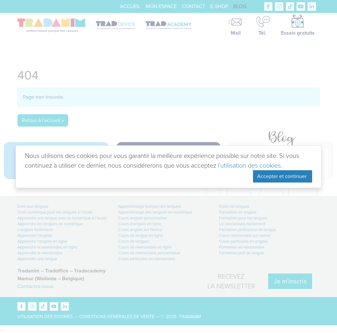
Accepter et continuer (282, 176)
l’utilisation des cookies (249, 165)
